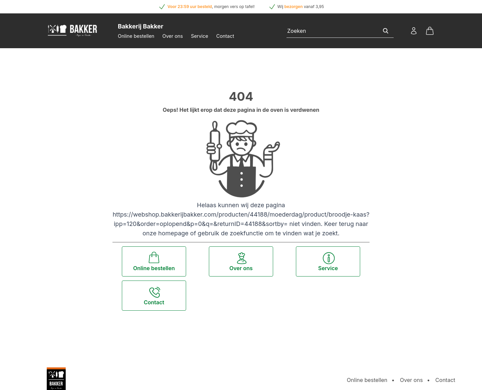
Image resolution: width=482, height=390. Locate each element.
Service (199, 36)
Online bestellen (136, 36)
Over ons (172, 36)
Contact (225, 36)
